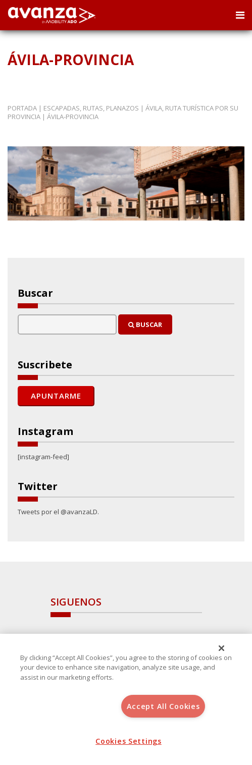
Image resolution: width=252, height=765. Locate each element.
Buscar (145, 324)
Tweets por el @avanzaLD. (58, 511)
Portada (22, 108)
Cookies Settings (128, 741)
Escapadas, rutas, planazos (91, 108)
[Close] (222, 648)
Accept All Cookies (163, 706)
